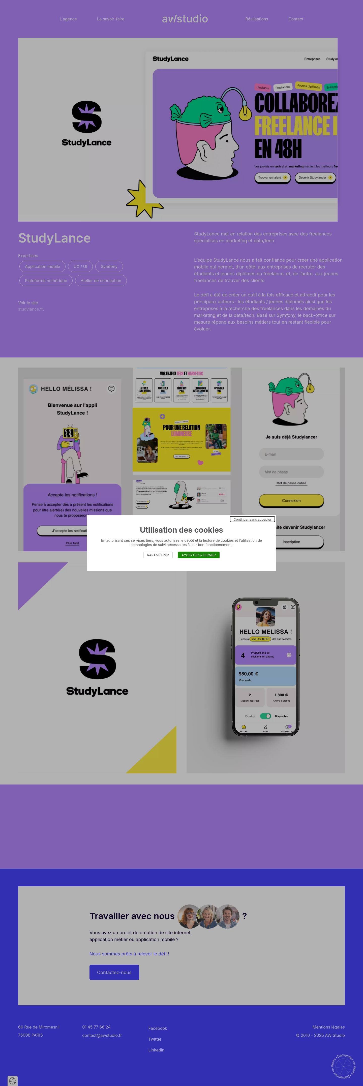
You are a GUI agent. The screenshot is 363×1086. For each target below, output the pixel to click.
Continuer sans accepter (252, 519)
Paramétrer (158, 555)
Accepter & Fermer (199, 555)
